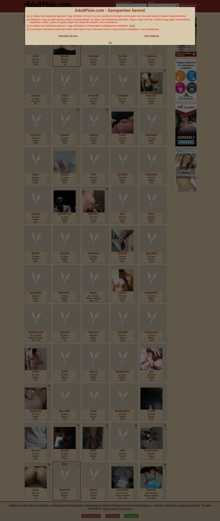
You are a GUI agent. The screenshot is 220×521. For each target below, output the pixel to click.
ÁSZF (132, 25)
